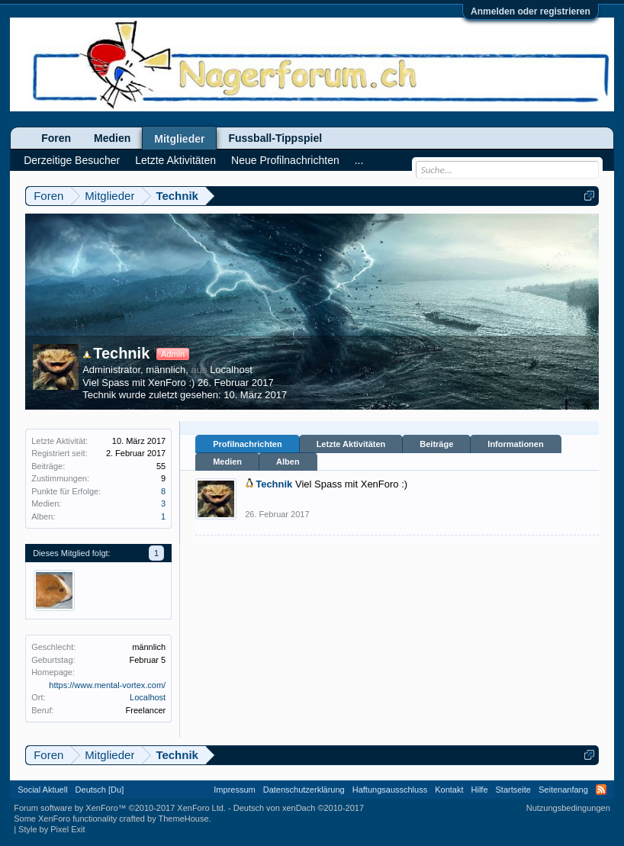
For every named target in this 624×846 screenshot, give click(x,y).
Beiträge (436, 444)
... (359, 160)
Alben (288, 461)
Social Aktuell (42, 789)
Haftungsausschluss (389, 789)
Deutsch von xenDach (298, 807)
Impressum (234, 789)
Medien (227, 461)
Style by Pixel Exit (51, 829)
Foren (56, 138)
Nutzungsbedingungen (568, 807)
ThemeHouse (184, 818)
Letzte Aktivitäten (351, 444)
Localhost (231, 369)
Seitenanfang (563, 789)
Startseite (513, 789)
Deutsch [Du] (100, 789)
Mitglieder (179, 139)
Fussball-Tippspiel (275, 138)
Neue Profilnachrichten (285, 160)
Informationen (515, 444)
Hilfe (479, 789)
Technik (116, 353)
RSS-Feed (601, 789)
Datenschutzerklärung (304, 789)
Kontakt (449, 789)
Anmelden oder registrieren (530, 11)
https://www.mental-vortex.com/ (107, 685)
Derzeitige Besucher (72, 160)
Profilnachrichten (247, 444)
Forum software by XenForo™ (120, 807)
